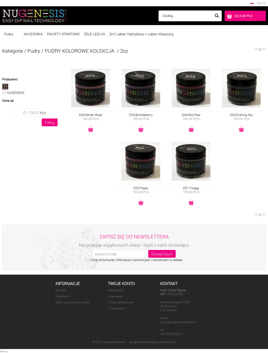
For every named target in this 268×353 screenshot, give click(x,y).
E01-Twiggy (191, 188)
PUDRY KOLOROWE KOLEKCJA (80, 50)
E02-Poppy (141, 188)
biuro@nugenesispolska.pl (178, 322)
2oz (124, 50)
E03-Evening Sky (241, 115)
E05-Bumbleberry (141, 115)
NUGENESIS (30, 89)
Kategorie (12, 50)
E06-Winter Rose (90, 115)
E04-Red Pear (191, 115)
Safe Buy (4, 351)
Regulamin (62, 296)
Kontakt (60, 290)
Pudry (33, 50)
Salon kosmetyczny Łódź (72, 302)
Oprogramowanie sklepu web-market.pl (152, 342)
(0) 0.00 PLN (243, 16)
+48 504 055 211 (171, 334)
